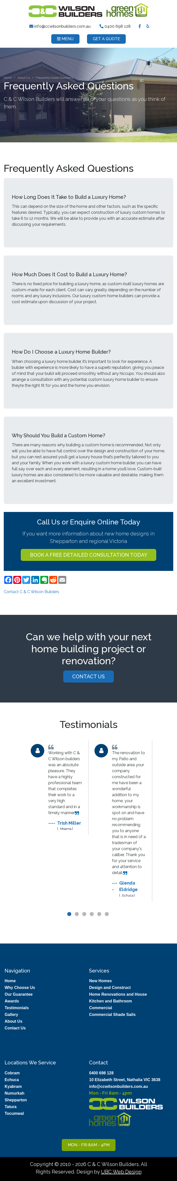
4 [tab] (92, 922)
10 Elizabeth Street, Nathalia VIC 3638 (124, 1080)
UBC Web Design (121, 1172)
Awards (11, 1001)
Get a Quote (106, 38)
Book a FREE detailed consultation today (88, 555)
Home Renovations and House (118, 994)
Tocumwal (14, 1113)
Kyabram (13, 1086)
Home (8, 77)
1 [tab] (69, 922)
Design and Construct (109, 987)
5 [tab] (99, 922)
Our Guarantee (18, 994)
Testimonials (16, 1008)
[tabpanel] (56, 789)
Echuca (11, 1080)
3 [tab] (84, 922)
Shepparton (15, 1100)
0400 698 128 (115, 26)
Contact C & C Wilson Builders (31, 591)
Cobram (12, 1073)
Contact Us (88, 678)
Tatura (10, 1107)
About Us (24, 77)
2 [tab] (77, 922)
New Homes (100, 981)
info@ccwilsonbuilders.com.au (60, 26)
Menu (65, 38)
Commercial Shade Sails (112, 1014)
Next (156, 828)
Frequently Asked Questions (54, 77)
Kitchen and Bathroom (110, 1001)
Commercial (100, 1008)
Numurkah (14, 1093)
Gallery (11, 1014)
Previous (21, 828)
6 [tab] (107, 922)
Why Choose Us (19, 987)
